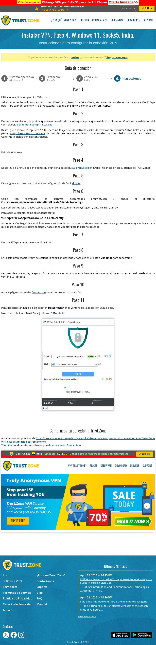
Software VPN (12, 581)
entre (75, 57)
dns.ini (76, 183)
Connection (39, 292)
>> (123, 2)
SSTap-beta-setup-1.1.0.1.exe (34, 124)
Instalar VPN (99, 20)
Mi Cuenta (147, 8)
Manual (42, 604)
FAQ (39, 598)
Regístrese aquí (116, 57)
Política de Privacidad (17, 598)
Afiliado (8, 610)
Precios (84, 20)
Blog (40, 593)
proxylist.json (84, 167)
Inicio (6, 575)
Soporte (148, 20)
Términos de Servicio (17, 593)
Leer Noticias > (87, 616)
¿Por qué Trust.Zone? (63, 20)
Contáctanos (45, 581)
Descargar (117, 20)
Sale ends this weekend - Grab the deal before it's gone (113, 601)
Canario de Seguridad (17, 604)
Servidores (133, 20)
